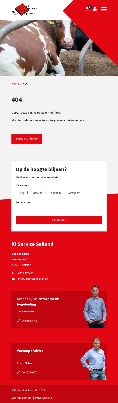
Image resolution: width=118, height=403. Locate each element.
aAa (22, 193)
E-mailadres (23, 202)
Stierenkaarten (21, 398)
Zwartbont (74, 193)
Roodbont (55, 193)
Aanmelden (59, 220)
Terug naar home (27, 139)
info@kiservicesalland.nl (30, 279)
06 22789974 (29, 372)
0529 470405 (22, 273)
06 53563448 (29, 321)
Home (15, 84)
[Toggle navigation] (104, 9)
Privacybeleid (43, 398)
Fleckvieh (37, 193)
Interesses (22, 185)
